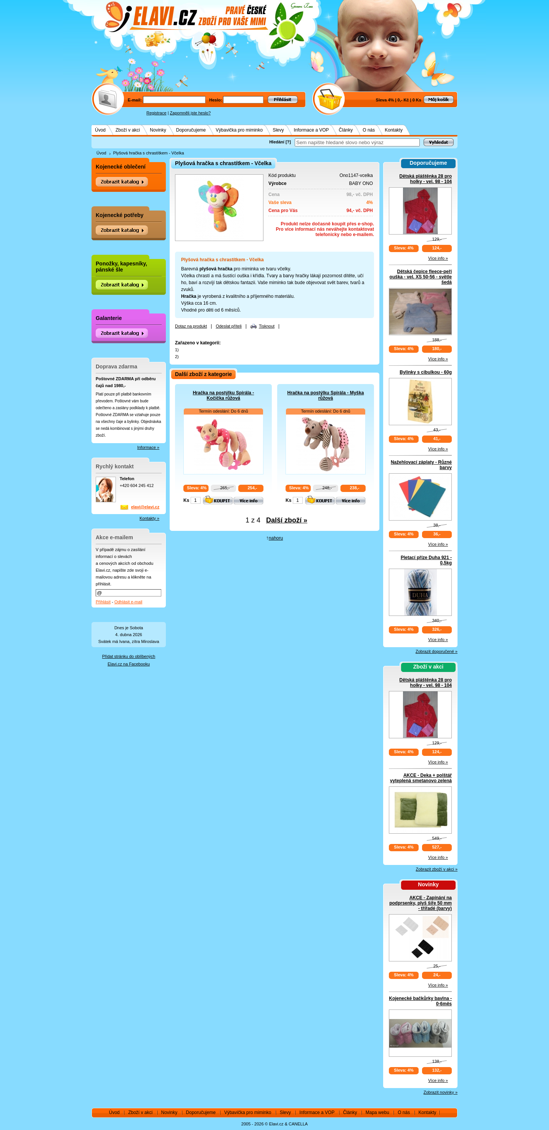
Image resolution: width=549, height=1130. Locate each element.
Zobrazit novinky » (441, 1092)
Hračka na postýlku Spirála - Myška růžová (325, 395)
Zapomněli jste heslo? (190, 113)
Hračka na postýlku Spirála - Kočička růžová (223, 395)
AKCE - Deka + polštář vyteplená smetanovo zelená (421, 778)
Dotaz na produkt (191, 326)
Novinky (158, 130)
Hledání (276, 142)
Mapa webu (377, 1112)
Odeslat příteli (229, 326)
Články (346, 130)
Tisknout (266, 326)
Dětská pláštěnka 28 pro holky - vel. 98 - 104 (426, 179)
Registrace (156, 113)
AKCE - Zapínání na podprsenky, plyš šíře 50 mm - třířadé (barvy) (420, 903)
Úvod (100, 130)
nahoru (276, 538)
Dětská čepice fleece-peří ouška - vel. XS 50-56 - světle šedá (421, 277)
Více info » (438, 258)
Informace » (148, 447)
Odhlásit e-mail (128, 602)
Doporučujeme (191, 130)
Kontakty (394, 130)
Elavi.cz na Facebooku (129, 664)
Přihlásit (103, 602)
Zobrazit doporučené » (437, 651)
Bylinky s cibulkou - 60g (426, 372)
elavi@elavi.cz (145, 507)
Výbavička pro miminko (239, 130)
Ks (186, 500)
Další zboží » (286, 520)
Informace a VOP (311, 130)
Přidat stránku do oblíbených (128, 656)
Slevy (278, 130)
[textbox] (357, 142)
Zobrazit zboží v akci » (437, 869)
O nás (369, 130)
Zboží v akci (128, 130)
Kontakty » (149, 518)
